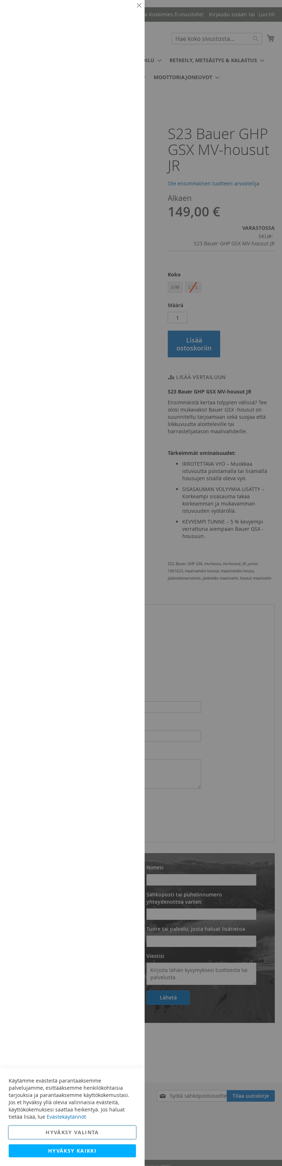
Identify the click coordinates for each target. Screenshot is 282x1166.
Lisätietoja (123, 67)
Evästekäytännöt (66, 1116)
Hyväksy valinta (72, 1132)
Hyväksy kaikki (72, 1150)
